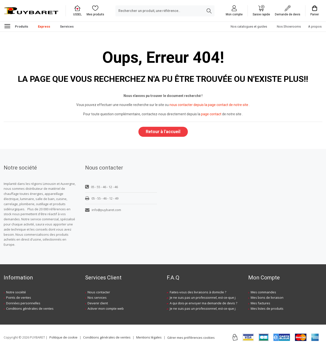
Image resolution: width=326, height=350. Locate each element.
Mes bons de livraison (267, 297)
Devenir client (98, 303)
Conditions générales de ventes (30, 308)
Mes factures (260, 303)
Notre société (16, 292)
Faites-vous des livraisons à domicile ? (198, 292)
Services (67, 26)
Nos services (97, 297)
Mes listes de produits (267, 308)
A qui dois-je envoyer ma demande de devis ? (203, 303)
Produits (16, 25)
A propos (315, 26)
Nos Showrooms (289, 26)
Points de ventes (18, 297)
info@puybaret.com (103, 210)
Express (44, 26)
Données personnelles (23, 303)
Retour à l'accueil (163, 131)
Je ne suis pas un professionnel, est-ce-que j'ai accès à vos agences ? (221, 297)
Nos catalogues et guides (249, 26)
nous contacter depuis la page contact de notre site (208, 105)
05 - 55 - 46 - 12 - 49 (101, 198)
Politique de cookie (63, 337)
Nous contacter (99, 292)
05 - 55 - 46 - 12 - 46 (101, 187)
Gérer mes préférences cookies (191, 337)
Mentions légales (149, 337)
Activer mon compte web (106, 308)
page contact (211, 114)
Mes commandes (263, 292)
